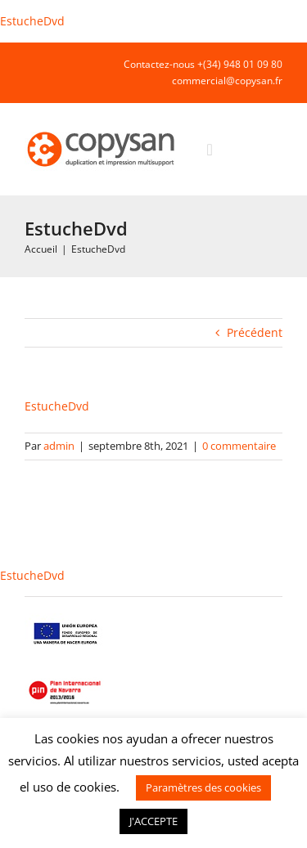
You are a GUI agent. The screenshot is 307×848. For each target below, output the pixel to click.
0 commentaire (239, 445)
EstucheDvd (32, 21)
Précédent (254, 332)
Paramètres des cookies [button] (203, 787)
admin (58, 445)
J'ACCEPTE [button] (153, 821)
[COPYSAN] (102, 130)
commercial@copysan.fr (227, 80)
